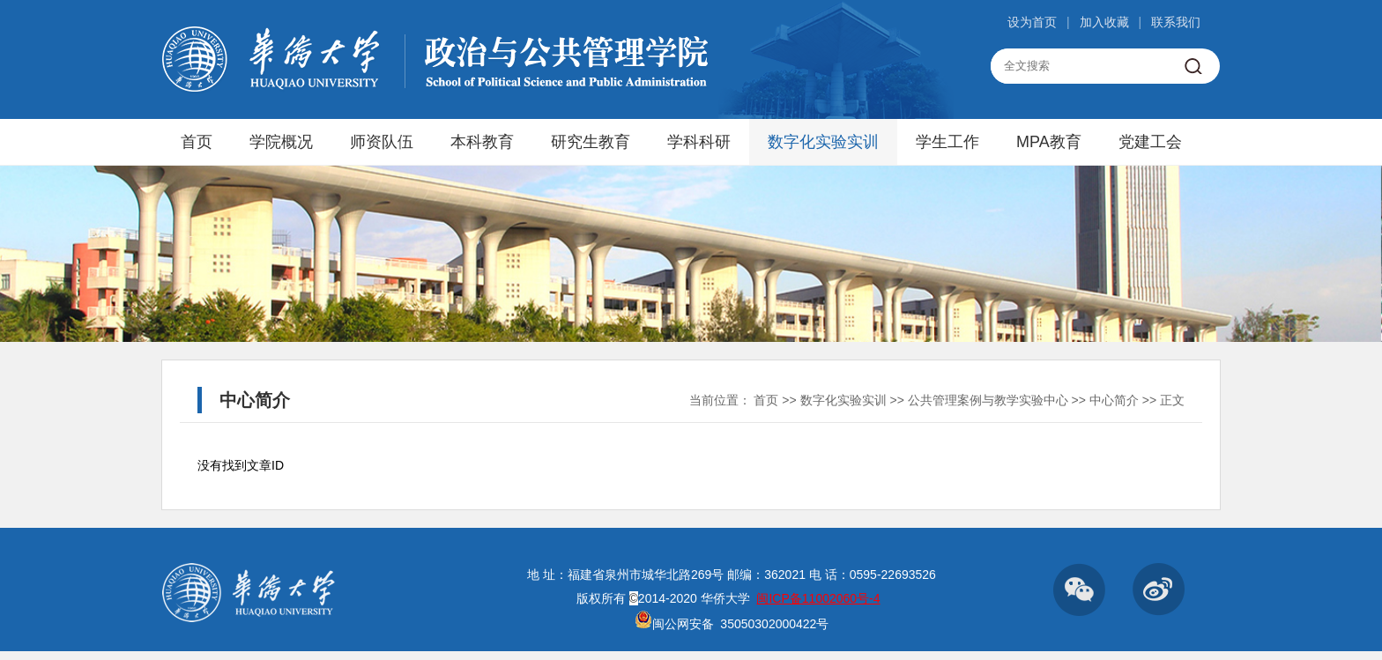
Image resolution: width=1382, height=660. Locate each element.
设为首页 (1032, 22)
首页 (196, 142)
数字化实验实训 (823, 142)
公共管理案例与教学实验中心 (988, 400)
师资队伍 (381, 142)
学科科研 (699, 142)
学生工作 (947, 142)
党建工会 (1150, 142)
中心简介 (1114, 400)
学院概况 (281, 142)
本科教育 (482, 142)
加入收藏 (1104, 22)
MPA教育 (1048, 142)
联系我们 (1175, 22)
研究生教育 (590, 142)
